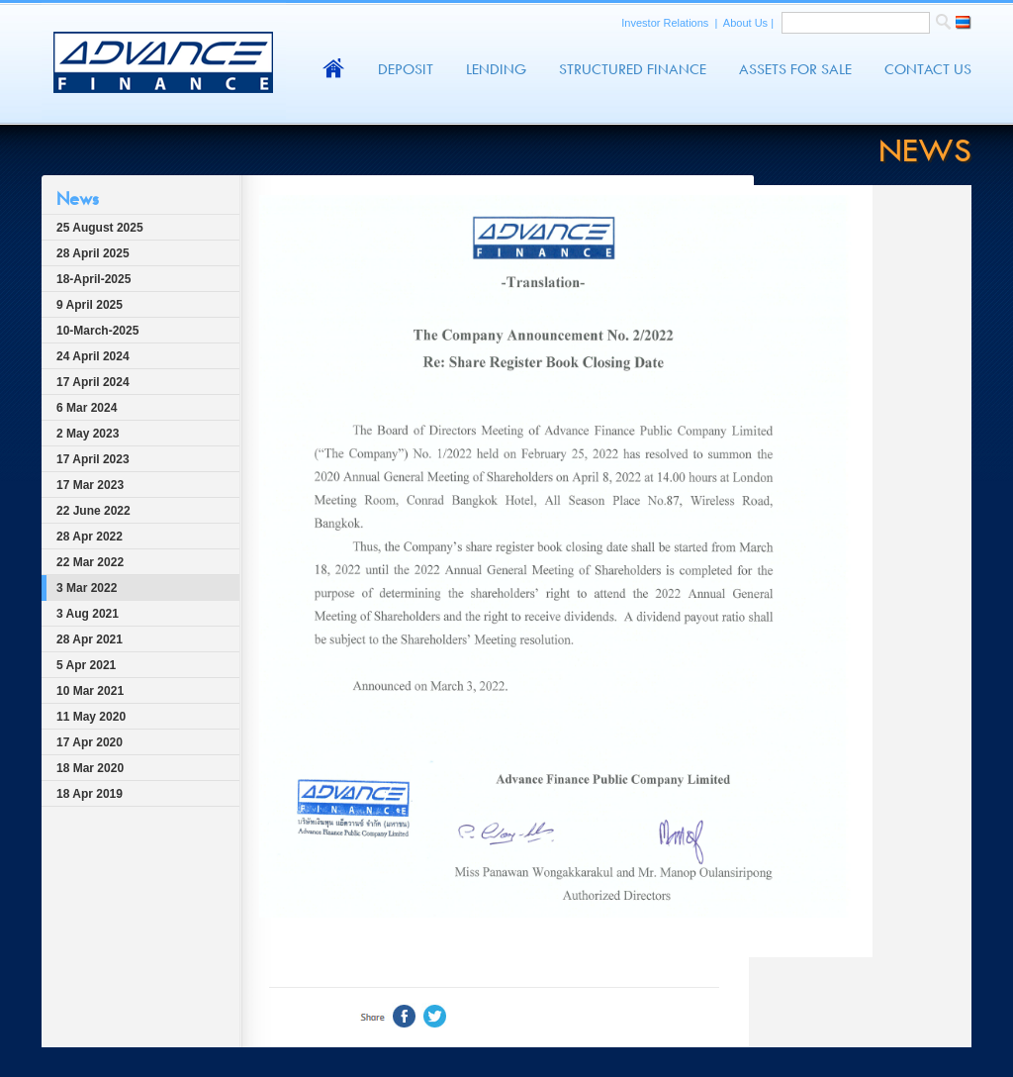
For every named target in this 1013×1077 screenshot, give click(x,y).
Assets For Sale (795, 69)
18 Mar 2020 (90, 768)
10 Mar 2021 (90, 691)
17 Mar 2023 (90, 485)
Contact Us (927, 69)
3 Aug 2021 (87, 614)
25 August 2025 (99, 228)
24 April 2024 (93, 356)
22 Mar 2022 (90, 562)
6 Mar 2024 (86, 408)
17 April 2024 (93, 382)
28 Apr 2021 (89, 639)
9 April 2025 (89, 305)
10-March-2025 (97, 331)
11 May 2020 (91, 717)
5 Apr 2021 (86, 665)
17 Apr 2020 (89, 742)
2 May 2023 (87, 434)
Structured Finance (632, 69)
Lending (496, 69)
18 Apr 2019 (89, 794)
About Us (747, 23)
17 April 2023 (93, 459)
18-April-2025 (93, 279)
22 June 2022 (93, 511)
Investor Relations (666, 23)
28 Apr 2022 (89, 536)
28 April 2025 (93, 253)
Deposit (405, 69)
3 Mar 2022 (86, 588)
